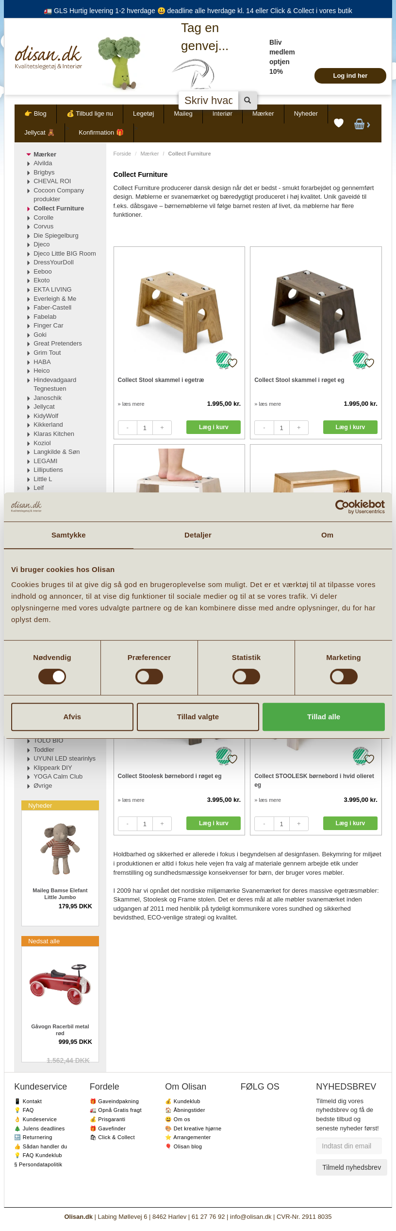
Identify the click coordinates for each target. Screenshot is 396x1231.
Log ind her (350, 75)
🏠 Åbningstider (185, 1110)
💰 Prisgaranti (108, 1119)
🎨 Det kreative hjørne (193, 1128)
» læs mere (131, 404)
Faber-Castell (52, 307)
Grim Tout (47, 352)
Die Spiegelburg (56, 235)
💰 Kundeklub (182, 1101)
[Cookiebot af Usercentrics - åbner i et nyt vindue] (342, 507)
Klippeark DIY (52, 767)
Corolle (43, 217)
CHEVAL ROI (52, 181)
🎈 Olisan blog (183, 1146)
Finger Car (48, 325)
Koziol (41, 443)
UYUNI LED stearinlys (64, 758)
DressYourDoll (53, 262)
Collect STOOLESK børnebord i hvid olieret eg (314, 780)
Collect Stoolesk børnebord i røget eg (170, 776)
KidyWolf (45, 415)
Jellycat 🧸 (39, 132)
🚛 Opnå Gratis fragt (116, 1110)
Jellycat (43, 406)
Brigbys (43, 172)
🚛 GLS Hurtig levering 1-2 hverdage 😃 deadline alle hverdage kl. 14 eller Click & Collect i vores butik (198, 11)
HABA (41, 361)
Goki (40, 334)
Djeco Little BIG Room (64, 253)
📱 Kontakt (28, 1101)
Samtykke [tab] (68, 535)
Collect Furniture (58, 208)
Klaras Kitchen (53, 433)
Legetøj (143, 113)
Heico (41, 370)
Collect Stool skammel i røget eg (299, 380)
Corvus (43, 226)
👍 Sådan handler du (40, 1146)
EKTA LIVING (52, 289)
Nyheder (306, 113)
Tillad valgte (198, 716)
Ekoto (41, 280)
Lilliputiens (48, 469)
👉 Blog (35, 113)
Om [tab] (327, 535)
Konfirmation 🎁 (101, 132)
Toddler (43, 749)
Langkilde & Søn (56, 451)
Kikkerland (48, 424)
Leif (38, 487)
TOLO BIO (48, 740)
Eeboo (42, 271)
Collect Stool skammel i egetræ (161, 380)
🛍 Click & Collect (112, 1137)
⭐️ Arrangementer (188, 1137)
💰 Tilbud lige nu (89, 113)
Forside (123, 153)
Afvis (72, 716)
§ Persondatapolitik (38, 1164)
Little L (42, 479)
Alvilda (42, 163)
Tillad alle (323, 716)
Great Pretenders (57, 343)
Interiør (222, 113)
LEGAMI (45, 461)
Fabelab (44, 316)
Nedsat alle (44, 941)
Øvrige (42, 785)
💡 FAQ (24, 1110)
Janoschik (47, 397)
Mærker (263, 113)
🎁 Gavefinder (108, 1128)
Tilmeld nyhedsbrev (351, 1167)
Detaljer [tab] (198, 535)
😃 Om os (177, 1119)
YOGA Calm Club (57, 776)
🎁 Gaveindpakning (114, 1101)
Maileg (183, 113)
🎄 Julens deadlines (39, 1128)
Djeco (41, 244)
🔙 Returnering (33, 1137)
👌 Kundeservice (35, 1119)
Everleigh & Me (54, 298)
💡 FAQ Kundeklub (38, 1155)
